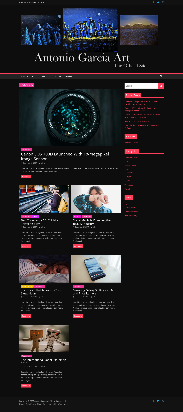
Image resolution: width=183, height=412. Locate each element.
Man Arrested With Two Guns (137, 121)
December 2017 (131, 143)
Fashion (77, 216)
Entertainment (131, 157)
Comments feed (131, 211)
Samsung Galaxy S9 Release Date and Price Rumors (94, 291)
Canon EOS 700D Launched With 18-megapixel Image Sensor (65, 156)
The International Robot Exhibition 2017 (43, 361)
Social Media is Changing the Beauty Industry (92, 221)
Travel (35, 216)
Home (23, 76)
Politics (130, 172)
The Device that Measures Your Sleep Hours (41, 291)
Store (34, 76)
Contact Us (70, 76)
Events (58, 76)
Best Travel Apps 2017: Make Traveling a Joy (39, 221)
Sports (130, 176)
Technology (26, 149)
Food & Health (27, 286)
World (129, 180)
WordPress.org (131, 215)
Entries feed (130, 208)
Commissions (46, 76)
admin (43, 163)
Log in (127, 204)
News (127, 169)
